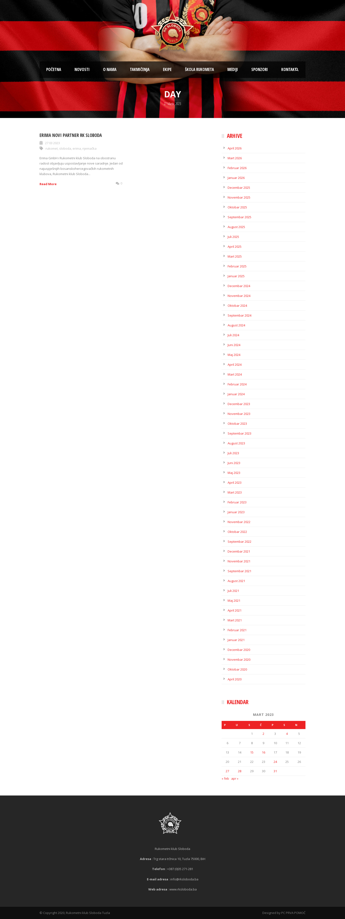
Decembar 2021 (239, 551)
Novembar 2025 (239, 197)
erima (77, 148)
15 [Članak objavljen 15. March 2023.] (251, 752)
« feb (225, 778)
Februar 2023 (237, 502)
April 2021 (235, 610)
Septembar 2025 (239, 217)
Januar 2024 (236, 394)
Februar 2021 (237, 630)
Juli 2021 (233, 591)
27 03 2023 (52, 143)
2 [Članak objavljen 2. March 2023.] (263, 733)
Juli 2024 (233, 335)
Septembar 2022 (239, 541)
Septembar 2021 (239, 571)
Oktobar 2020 (237, 669)
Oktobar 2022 (237, 532)
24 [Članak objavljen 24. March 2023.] (275, 762)
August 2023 (236, 443)
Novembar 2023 (239, 414)
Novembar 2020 (239, 659)
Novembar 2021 (239, 561)
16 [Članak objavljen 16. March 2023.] (263, 752)
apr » (234, 778)
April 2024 (235, 364)
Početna (53, 69)
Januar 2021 (236, 640)
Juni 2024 (234, 345)
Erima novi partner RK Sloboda (71, 135)
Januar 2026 (236, 178)
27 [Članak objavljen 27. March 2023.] (227, 771)
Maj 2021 (234, 600)
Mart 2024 (235, 374)
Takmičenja (140, 69)
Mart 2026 (235, 158)
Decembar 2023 (239, 404)
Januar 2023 (236, 512)
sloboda (65, 148)
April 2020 (235, 679)
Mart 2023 (235, 492)
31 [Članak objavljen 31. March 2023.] (275, 771)
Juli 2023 (233, 453)
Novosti (82, 69)
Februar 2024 (237, 384)
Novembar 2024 (239, 296)
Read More (48, 184)
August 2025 (236, 227)
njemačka (89, 148)
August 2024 (236, 325)
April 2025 (235, 246)
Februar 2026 (237, 168)
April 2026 (235, 148)
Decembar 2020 (239, 650)
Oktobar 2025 (237, 207)
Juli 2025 (233, 237)
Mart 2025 (235, 256)
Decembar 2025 (239, 187)
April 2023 (235, 482)
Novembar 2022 (239, 522)
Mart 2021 (235, 620)
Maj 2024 (234, 355)
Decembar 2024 (239, 286)
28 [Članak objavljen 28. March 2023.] (239, 771)
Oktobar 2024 (237, 305)
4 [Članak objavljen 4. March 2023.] (287, 733)
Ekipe (167, 69)
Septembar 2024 (239, 315)
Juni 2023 (234, 463)
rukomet (52, 148)
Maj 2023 (234, 473)
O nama (109, 69)
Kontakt (289, 69)
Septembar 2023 (239, 433)
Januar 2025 (236, 276)
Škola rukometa (199, 69)
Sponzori (259, 69)
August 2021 (236, 581)
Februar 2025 (237, 266)
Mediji (232, 69)
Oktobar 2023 (237, 423)
